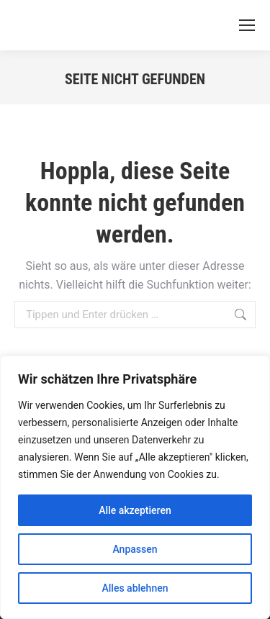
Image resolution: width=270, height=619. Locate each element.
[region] (135, 487)
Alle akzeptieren (135, 510)
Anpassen (134, 549)
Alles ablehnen (135, 588)
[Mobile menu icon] (247, 25)
